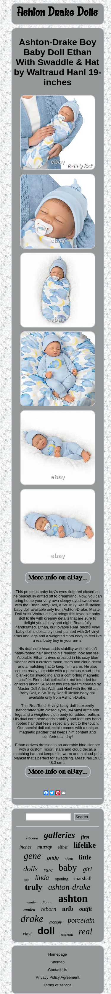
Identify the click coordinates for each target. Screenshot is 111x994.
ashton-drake (69, 887)
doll (46, 930)
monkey (55, 922)
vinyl (27, 933)
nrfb (67, 908)
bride (53, 858)
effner (62, 847)
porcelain (81, 920)
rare (48, 870)
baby (68, 867)
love (26, 880)
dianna (47, 902)
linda (42, 877)
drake (31, 918)
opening (61, 879)
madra (29, 909)
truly (33, 887)
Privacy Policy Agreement (57, 977)
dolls (30, 869)
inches (25, 846)
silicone (32, 838)
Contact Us (57, 969)
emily (32, 902)
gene (32, 856)
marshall (83, 878)
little (85, 857)
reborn (48, 909)
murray (44, 846)
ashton (73, 898)
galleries (59, 835)
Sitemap (58, 962)
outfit (85, 909)
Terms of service (58, 985)
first (85, 837)
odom (69, 859)
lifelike (84, 845)
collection (67, 934)
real (85, 931)
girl (87, 869)
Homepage (57, 954)
